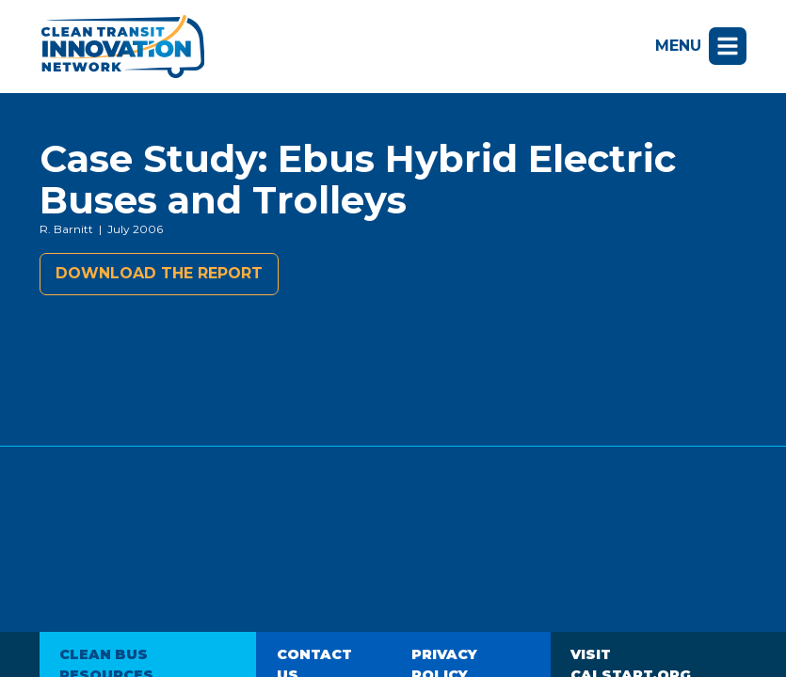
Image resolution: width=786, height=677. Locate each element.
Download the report (159, 273)
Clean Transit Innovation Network (122, 46)
